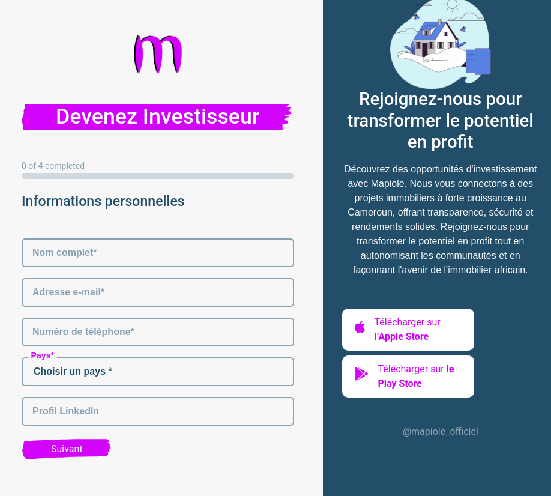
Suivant (67, 449)
